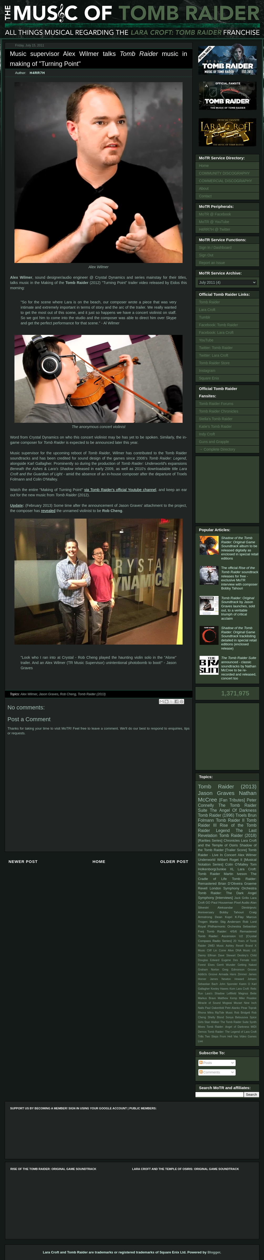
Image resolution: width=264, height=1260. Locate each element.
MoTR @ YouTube (214, 222)
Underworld (206, 860)
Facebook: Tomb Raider (218, 325)
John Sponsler (228, 984)
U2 (241, 936)
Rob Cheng (68, 694)
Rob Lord (250, 921)
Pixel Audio (241, 902)
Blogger (214, 1252)
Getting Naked (246, 964)
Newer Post (23, 861)
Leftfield (231, 993)
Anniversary (206, 912)
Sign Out (206, 255)
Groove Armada (218, 974)
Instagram (207, 370)
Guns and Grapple (214, 442)
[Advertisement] (228, 489)
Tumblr (204, 317)
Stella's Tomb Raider (216, 419)
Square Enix (209, 378)
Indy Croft (207, 434)
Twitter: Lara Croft (213, 355)
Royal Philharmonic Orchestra (219, 926)
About (204, 188)
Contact (205, 196)
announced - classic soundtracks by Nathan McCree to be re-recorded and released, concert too (238, 668)
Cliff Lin (212, 950)
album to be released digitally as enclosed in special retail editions (239, 548)
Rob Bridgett (242, 1012)
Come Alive (226, 950)
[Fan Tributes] (232, 800)
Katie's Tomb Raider (215, 426)
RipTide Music (224, 1012)
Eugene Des (229, 960)
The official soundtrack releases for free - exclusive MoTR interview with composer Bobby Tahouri (239, 578)
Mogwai (227, 1002)
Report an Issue (212, 263)
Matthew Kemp (227, 998)
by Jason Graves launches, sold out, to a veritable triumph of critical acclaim (238, 608)
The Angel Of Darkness (233, 810)
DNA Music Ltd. (246, 950)
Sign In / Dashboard (215, 247)
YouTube (206, 340)
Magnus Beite (248, 993)
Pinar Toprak (248, 1007)
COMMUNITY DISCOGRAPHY (224, 173)
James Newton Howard (227, 979)
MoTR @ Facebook (215, 214)
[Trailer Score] (236, 850)
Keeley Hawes (219, 988)
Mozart (238, 1002)
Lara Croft (207, 310)
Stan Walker (211, 1022)
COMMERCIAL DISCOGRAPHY (225, 181)
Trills (201, 1036)
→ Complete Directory (217, 449)
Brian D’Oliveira (230, 883)
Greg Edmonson (233, 969)
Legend (223, 830)
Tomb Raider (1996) (216, 815)
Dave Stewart (227, 955)
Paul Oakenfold (214, 1007)
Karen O (244, 984)
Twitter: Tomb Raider (216, 348)
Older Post (174, 861)
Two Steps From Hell (218, 1036)
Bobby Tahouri (232, 912)
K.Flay (239, 917)
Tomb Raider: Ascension (217, 936)
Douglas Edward (209, 960)
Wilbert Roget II (229, 860)
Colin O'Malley (236, 864)
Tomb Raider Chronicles (218, 411)
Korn (232, 988)
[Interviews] (224, 898)
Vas (236, 1036)
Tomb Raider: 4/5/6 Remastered (231, 931)
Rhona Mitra (206, 1012)
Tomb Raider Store (214, 363)
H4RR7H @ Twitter (214, 229)
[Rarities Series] (210, 840)
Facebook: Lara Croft (216, 332)
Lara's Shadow (215, 993)
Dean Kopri (223, 917)
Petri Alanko (232, 1007)
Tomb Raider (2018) (238, 835)
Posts (205, 1063)
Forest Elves (206, 964)
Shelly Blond (216, 1017)
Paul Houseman (222, 902)
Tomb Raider (209, 302)
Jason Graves (48, 694)
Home (98, 861)
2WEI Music (216, 945)
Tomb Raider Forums (216, 404)
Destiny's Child (247, 955)
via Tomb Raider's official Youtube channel (120, 490)
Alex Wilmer (28, 694)
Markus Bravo (207, 998)
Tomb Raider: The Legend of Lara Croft (232, 1031)
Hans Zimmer (238, 974)
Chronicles (232, 840)
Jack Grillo (241, 897)
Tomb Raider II (230, 820)
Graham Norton (208, 969)
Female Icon (248, 960)
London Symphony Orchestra (233, 888)
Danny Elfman (207, 955)
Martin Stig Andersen (225, 921)
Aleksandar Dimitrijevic (237, 907)
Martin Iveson (235, 874)
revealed (48, 511)
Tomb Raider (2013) (92, 694)
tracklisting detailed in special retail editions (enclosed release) (239, 638)
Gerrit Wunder (226, 964)
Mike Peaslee (248, 998)
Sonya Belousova (237, 1017)
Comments (209, 1072)
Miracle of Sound (209, 1002)
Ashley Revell (235, 945)
